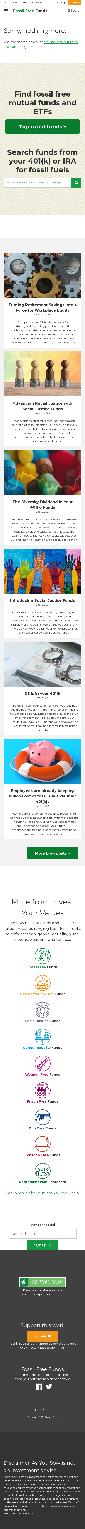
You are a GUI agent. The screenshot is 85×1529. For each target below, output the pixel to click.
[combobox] (42, 183)
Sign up (61, 2)
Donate (74, 2)
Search (74, 10)
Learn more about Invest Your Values (42, 1193)
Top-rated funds (42, 127)
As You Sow (10, 2)
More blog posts (52, 853)
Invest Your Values (31, 2)
